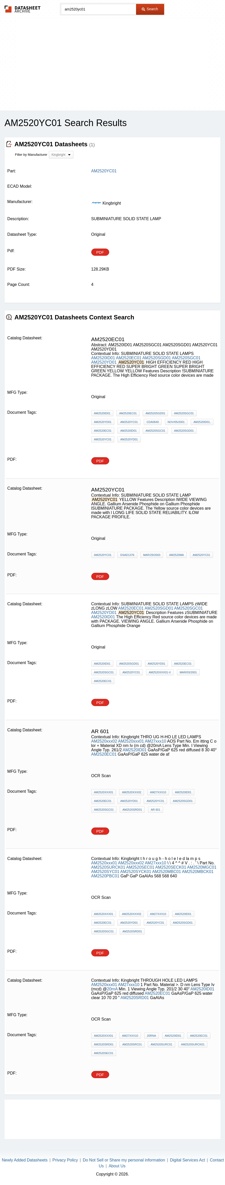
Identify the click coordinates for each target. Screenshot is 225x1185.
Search (150, 9)
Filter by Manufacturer (31, 154)
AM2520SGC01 (186, 358)
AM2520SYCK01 (135, 871)
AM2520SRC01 (132, 1044)
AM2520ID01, (202, 421)
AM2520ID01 (103, 358)
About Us (117, 1166)
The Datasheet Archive (23, 9)
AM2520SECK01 (170, 867)
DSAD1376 (127, 554)
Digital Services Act (187, 1160)
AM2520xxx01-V (160, 672)
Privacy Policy (65, 1160)
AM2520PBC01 (105, 876)
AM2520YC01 (129, 421)
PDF (100, 252)
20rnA (112, 989)
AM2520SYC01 (105, 871)
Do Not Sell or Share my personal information (124, 1160)
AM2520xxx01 (131, 741)
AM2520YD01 (104, 362)
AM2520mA (176, 554)
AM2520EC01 (128, 358)
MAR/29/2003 (151, 554)
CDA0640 (153, 421)
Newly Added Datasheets (25, 1160)
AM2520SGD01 (156, 358)
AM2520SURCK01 (108, 867)
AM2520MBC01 (166, 871)
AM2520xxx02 (104, 741)
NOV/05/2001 (176, 421)
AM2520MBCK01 (197, 871)
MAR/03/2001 (188, 672)
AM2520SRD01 (132, 809)
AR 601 (155, 809)
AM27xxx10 (155, 741)
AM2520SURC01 (161, 1044)
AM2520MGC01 (202, 867)
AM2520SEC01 (140, 867)
